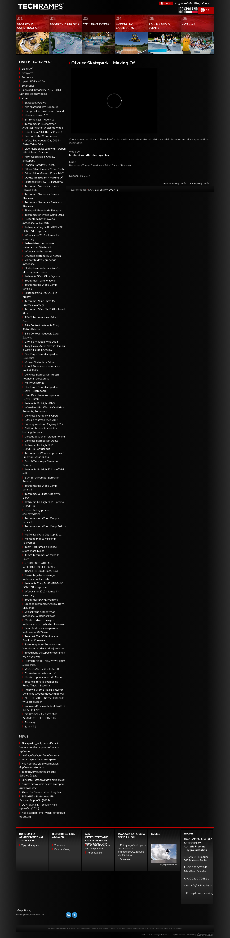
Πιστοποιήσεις (62, 849)
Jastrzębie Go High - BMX (40, 403)
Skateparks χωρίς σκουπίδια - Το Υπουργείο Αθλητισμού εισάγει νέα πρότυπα (39, 747)
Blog (197, 3)
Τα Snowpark (94, 852)
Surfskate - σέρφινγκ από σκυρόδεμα (43, 780)
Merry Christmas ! (35, 383)
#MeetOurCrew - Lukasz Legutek (41, 792)
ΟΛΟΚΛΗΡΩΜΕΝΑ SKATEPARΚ (141, 928)
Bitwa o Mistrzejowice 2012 (41, 420)
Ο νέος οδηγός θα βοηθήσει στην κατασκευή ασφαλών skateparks (39, 757)
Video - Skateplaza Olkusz (40, 362)
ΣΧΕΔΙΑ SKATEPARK (100, 928)
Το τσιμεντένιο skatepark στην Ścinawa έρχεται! (37, 774)
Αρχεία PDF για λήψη (34, 81)
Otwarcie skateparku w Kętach (43, 256)
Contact (207, 3)
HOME (51, 928)
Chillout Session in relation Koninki (45, 436)
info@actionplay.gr (201, 885)
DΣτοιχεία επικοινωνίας (199, 893)
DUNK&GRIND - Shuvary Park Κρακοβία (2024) (38, 806)
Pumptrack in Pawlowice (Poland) (45, 111)
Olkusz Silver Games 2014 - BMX (44, 173)
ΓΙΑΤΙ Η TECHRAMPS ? (119, 928)
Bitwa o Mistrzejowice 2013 (41, 341)
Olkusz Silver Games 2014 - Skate (45, 169)
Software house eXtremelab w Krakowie (205, 934)
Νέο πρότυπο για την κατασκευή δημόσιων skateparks (39, 765)
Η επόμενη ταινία (199, 183)
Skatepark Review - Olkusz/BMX (44, 182)
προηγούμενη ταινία (174, 183)
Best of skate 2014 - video (41, 136)
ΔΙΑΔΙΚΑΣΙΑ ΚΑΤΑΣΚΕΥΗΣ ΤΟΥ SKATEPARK (72, 928)
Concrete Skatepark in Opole (42, 415)
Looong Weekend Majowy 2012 (44, 424)
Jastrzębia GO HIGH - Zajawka (42, 276)
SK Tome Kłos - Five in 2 (39, 119)
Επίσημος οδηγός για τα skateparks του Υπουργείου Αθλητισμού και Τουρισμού (132, 850)
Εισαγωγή (27, 68)
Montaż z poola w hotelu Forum (44, 677)
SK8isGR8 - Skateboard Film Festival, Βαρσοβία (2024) (37, 798)
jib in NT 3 (30, 726)
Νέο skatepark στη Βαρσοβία (41, 107)
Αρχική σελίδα (184, 3)
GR (207, 10)
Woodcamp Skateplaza (38, 251)
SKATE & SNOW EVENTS (103, 189)
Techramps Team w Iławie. (40, 280)
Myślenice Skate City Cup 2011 (43, 534)
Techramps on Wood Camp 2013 (44, 215)
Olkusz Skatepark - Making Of (44, 177)
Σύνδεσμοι (28, 85)
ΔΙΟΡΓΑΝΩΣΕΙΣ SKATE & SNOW (169, 928)
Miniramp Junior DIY (36, 115)
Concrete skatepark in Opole (41, 441)
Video (25, 98)
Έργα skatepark (30, 845)
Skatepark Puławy (35, 102)
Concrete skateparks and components (97, 847)
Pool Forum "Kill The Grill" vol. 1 (44, 132)
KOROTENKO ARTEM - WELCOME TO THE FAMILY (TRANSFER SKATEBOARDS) (40, 567)
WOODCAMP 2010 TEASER (42, 669)
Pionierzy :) (31, 722)
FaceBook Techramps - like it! (166, 3)
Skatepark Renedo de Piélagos (43, 210)
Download (125, 859)
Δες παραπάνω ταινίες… (169, 865)
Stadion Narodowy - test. (40, 165)
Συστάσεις (27, 77)
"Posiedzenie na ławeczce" (40, 673)
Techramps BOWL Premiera (41, 599)
